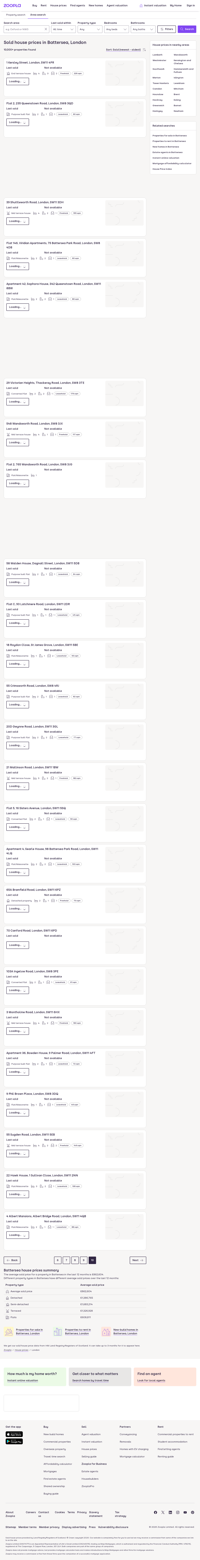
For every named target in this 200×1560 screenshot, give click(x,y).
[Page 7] (66, 1260)
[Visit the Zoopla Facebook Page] (155, 1514)
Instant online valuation (166, 158)
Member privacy (49, 1527)
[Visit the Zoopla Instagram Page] (178, 1514)
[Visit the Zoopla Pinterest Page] (192, 1514)
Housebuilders (90, 1478)
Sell (84, 1426)
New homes (96, 5)
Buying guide (51, 1493)
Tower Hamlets (161, 83)
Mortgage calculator (132, 1456)
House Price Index (162, 169)
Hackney (157, 100)
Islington (178, 77)
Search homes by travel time (90, 1380)
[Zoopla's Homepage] (12, 6)
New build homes (54, 1434)
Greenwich (158, 105)
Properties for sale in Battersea (170, 135)
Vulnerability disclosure (113, 1527)
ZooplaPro (88, 1486)
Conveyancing (128, 1434)
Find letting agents (169, 1449)
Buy (34, 5)
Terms (71, 1512)
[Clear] (46, 29)
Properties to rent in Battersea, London (78, 1331)
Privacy (82, 1512)
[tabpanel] (100, 26)
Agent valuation (117, 5)
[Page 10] (92, 1260)
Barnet (177, 105)
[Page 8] (75, 1260)
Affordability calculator (58, 1463)
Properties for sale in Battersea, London (29, 1331)
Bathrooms (138, 22)
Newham (178, 111)
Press (92, 1527)
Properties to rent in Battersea (169, 141)
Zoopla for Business (94, 1463)
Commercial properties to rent (176, 1434)
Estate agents (90, 1471)
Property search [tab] (15, 14)
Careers (31, 1512)
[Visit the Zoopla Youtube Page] (185, 1514)
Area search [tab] (38, 14)
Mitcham (178, 88)
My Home (176, 5)
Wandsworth (181, 54)
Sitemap (11, 1527)
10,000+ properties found (20, 49)
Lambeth (157, 54)
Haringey (158, 111)
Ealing (177, 100)
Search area (11, 22)
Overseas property (55, 1449)
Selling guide (89, 1456)
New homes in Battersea (166, 146)
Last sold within (61, 22)
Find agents (77, 5)
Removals (125, 1441)
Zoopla (7, 1350)
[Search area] (26, 29)
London (36, 1350)
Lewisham (179, 83)
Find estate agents (55, 1478)
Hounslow (158, 94)
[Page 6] (57, 1260)
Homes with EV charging (134, 1449)
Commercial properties (57, 1441)
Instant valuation (152, 5)
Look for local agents (151, 1380)
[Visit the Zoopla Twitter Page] (163, 1514)
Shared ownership (54, 1486)
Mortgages (50, 1471)
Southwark (158, 69)
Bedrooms (110, 22)
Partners (125, 1426)
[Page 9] (83, 1260)
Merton (157, 77)
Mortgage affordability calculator (172, 163)
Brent (177, 94)
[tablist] (26, 15)
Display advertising (74, 1527)
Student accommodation (172, 1441)
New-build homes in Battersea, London (126, 1331)
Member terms (28, 1527)
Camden (157, 88)
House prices (58, 5)
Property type (87, 22)
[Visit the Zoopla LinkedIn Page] (170, 1514)
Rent (44, 5)
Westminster (159, 60)
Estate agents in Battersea (168, 152)
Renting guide (166, 1456)
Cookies (60, 1512)
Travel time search (54, 1456)
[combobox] (26, 27)
